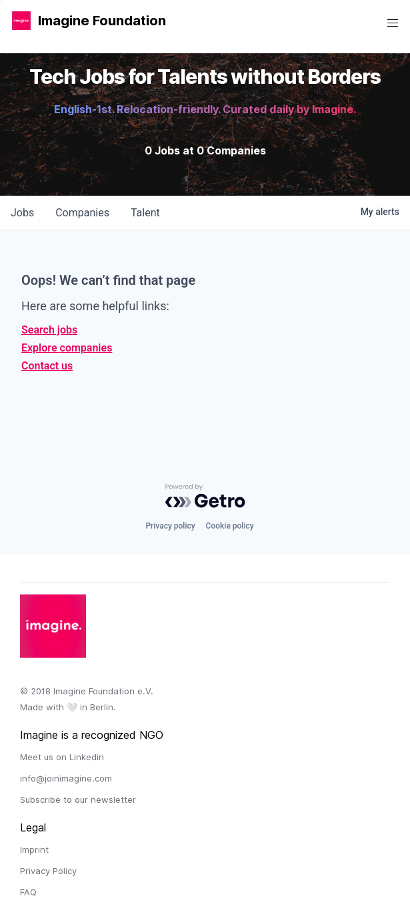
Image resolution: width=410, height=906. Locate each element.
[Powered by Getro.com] (205, 496)
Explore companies (66, 347)
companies (82, 212)
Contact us (47, 365)
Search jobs (49, 330)
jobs (22, 212)
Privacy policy (170, 526)
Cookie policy (230, 526)
